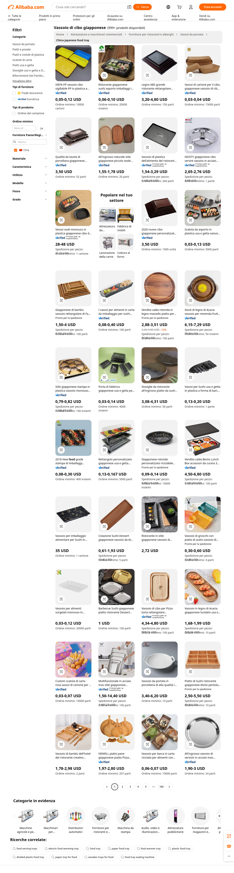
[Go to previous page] (106, 786)
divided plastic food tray (28, 857)
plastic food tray (179, 848)
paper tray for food (64, 857)
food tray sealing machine (137, 857)
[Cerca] (142, 7)
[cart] (180, 7)
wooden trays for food (99, 857)
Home (60, 34)
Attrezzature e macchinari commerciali (96, 34)
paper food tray (118, 848)
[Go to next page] (169, 786)
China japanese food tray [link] (72, 40)
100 (162, 786)
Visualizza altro (22, 81)
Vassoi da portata (191, 34)
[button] (129, 7)
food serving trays (25, 848)
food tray (93, 848)
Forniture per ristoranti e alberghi (151, 34)
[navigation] (29, 407)
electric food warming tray (62, 848)
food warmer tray (149, 848)
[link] (229, 836)
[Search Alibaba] (90, 7)
